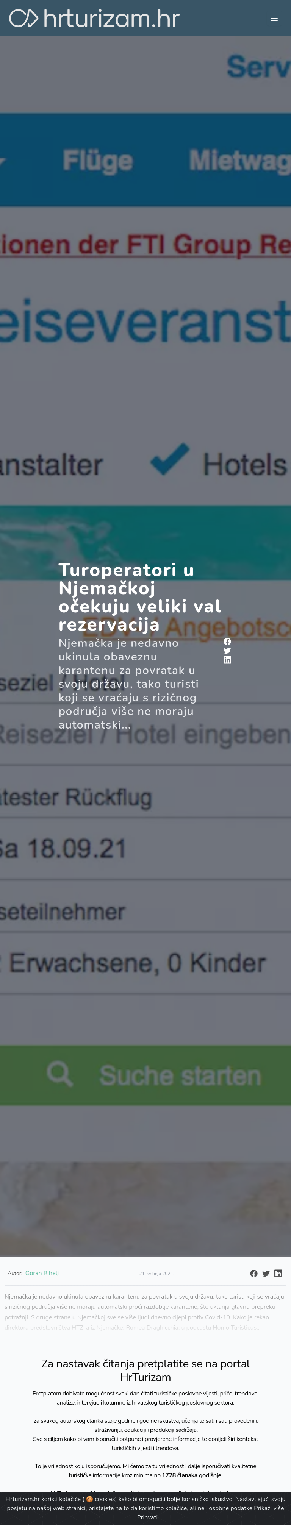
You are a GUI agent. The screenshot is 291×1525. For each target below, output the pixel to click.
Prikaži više (269, 1508)
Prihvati (147, 1517)
